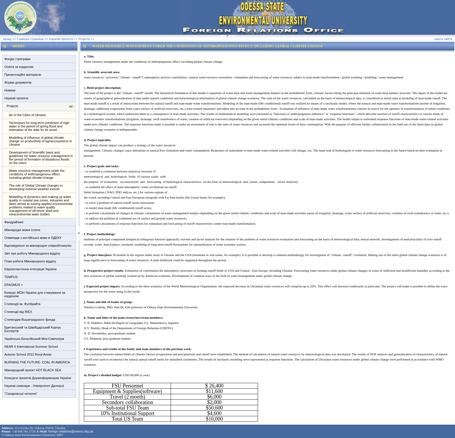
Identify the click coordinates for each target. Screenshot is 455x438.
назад (7, 39)
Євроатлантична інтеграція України (30, 269)
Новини (9, 90)
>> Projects (82, 39)
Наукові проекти (16, 98)
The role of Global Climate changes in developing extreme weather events (35, 187)
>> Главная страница (28, 39)
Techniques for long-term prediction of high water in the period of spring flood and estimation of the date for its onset (39, 126)
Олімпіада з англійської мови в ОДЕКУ (33, 237)
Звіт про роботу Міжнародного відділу (32, 253)
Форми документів (17, 82)
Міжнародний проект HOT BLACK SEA (32, 370)
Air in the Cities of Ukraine (27, 115)
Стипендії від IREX (18, 311)
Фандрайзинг (14, 222)
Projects (12, 106)
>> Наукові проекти (58, 39)
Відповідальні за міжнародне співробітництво (37, 245)
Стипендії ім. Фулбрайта (22, 304)
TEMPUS (11, 277)
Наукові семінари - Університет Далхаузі (34, 385)
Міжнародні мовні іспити (22, 230)
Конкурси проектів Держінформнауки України (37, 378)
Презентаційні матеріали (22, 74)
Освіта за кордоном (18, 67)
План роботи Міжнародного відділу (30, 261)
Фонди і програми (17, 59)
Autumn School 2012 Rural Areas (28, 354)
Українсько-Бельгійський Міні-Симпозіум (34, 338)
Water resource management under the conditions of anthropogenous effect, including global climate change (37, 174)
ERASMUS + (13, 284)
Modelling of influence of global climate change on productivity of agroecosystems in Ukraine (40, 141)
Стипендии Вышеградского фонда (29, 319)
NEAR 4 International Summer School (31, 346)
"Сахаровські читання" (20, 393)
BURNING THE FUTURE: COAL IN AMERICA (37, 362)
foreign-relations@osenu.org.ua (70, 431)
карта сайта (443, 39)
